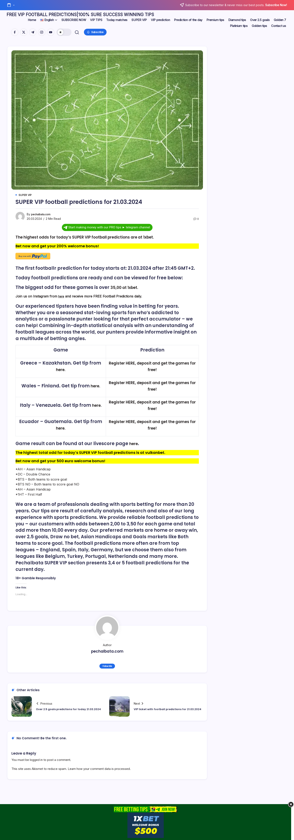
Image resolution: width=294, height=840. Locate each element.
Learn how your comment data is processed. (99, 773)
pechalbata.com (41, 218)
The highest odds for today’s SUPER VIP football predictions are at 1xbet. (99, 241)
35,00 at (120, 291)
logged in (36, 764)
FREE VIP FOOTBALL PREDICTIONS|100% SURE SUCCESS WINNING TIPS (115, 15)
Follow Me (107, 670)
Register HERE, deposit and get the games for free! (149, 370)
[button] (64, 34)
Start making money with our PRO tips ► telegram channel (106, 231)
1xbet (136, 291)
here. (64, 373)
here (61, 300)
